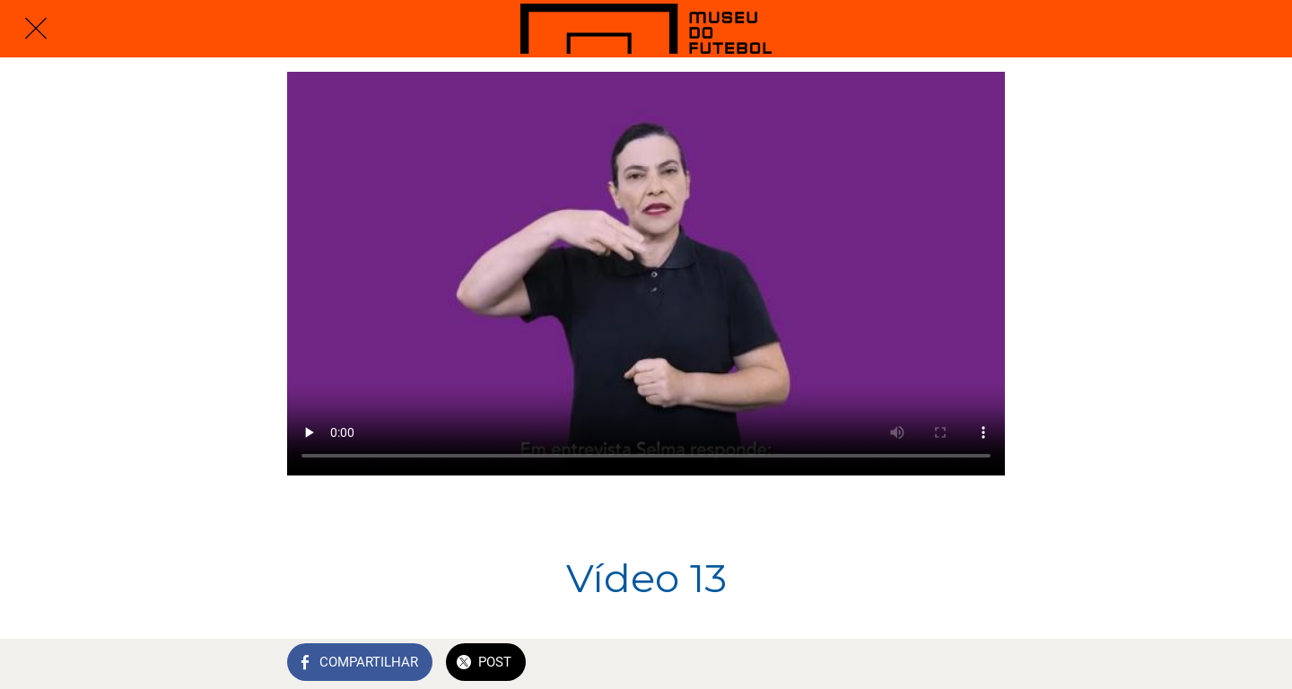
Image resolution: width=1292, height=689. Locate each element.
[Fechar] (36, 28)
